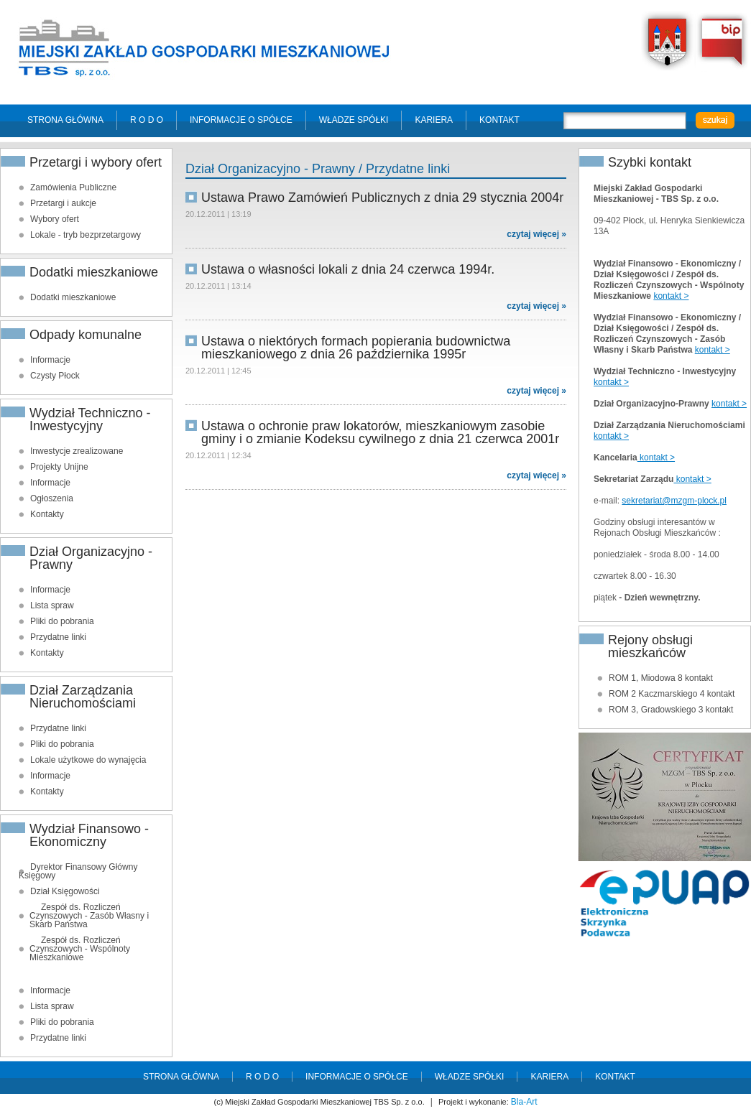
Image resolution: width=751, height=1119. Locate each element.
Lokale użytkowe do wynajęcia (88, 760)
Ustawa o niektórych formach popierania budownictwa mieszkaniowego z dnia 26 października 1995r (355, 347)
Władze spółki (354, 120)
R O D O (146, 120)
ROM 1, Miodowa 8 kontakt (661, 678)
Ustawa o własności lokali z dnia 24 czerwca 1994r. (347, 269)
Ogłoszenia (51, 498)
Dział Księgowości (65, 891)
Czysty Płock (55, 376)
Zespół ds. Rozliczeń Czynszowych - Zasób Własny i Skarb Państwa (89, 915)
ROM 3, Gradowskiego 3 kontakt (671, 710)
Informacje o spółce (241, 120)
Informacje (50, 360)
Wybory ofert (54, 219)
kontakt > (670, 296)
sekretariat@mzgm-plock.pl (674, 501)
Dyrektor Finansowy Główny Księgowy (78, 871)
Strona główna (65, 120)
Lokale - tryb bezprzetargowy (85, 235)
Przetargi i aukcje (63, 203)
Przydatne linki (58, 637)
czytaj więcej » (536, 234)
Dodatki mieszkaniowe (73, 297)
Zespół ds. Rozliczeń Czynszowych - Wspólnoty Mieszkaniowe (79, 948)
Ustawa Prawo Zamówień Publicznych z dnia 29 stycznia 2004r (382, 197)
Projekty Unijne (59, 467)
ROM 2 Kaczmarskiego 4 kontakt (671, 694)
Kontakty (47, 514)
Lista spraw (52, 605)
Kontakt (499, 120)
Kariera (434, 120)
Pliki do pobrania (62, 621)
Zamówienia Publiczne (73, 187)
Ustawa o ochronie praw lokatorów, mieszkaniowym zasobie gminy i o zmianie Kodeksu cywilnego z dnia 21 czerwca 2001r (380, 432)
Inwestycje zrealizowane (76, 451)
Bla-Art (524, 1102)
